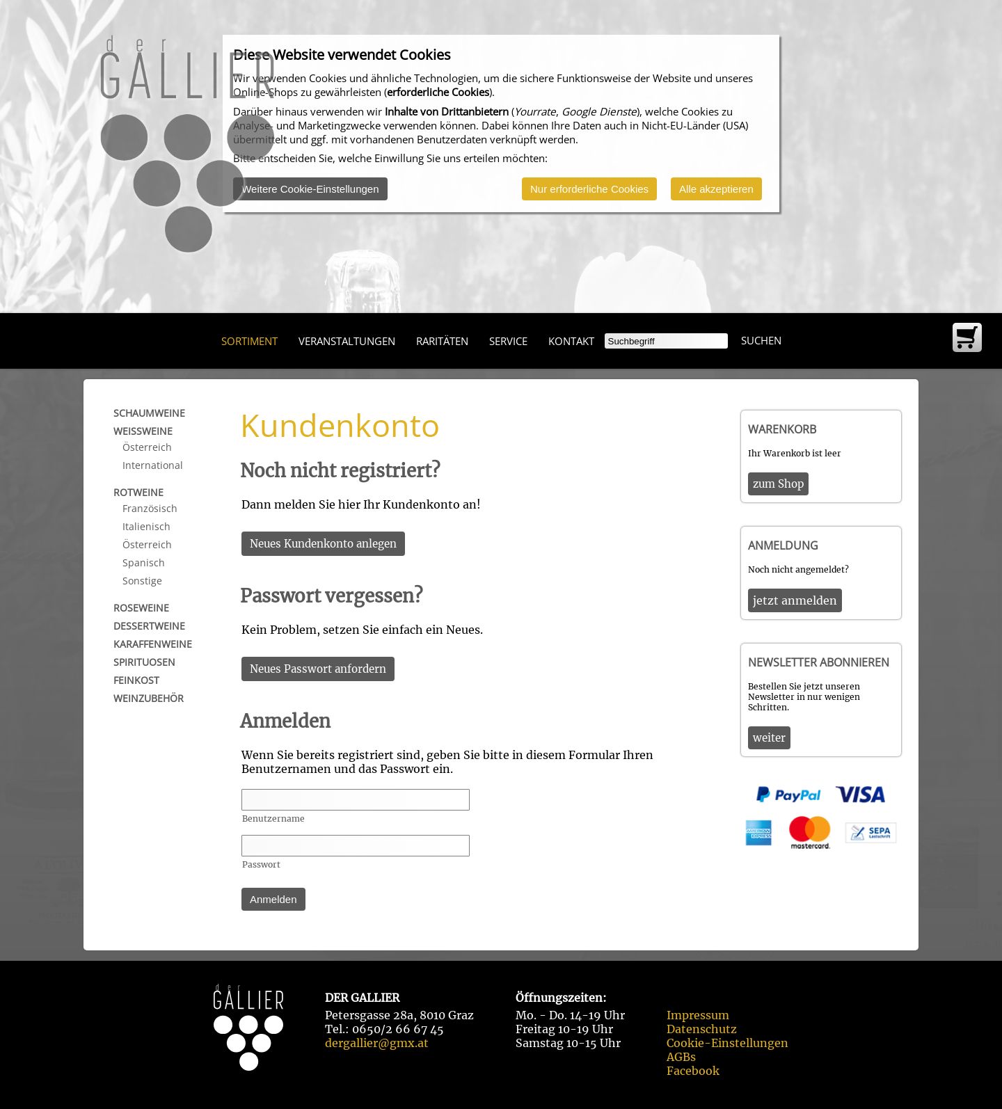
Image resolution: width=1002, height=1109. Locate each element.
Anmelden (273, 899)
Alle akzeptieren (716, 189)
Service (508, 341)
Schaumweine (149, 413)
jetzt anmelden (795, 600)
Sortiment (249, 341)
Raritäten (442, 341)
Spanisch (143, 562)
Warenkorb (782, 429)
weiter (769, 737)
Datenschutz (702, 1029)
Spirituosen (144, 662)
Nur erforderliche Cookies (589, 189)
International (152, 465)
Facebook (693, 1071)
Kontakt (571, 341)
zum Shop (778, 483)
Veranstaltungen (347, 341)
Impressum (698, 1015)
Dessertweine (149, 625)
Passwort (261, 864)
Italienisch (146, 526)
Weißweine (143, 431)
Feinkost (136, 680)
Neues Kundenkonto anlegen (323, 543)
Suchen (761, 340)
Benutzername (273, 818)
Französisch (149, 508)
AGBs (681, 1057)
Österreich (147, 447)
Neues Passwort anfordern (318, 669)
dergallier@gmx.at (377, 1043)
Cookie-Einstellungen (727, 1043)
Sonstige (142, 580)
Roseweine (141, 607)
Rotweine (138, 492)
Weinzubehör (148, 698)
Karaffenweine (152, 644)
